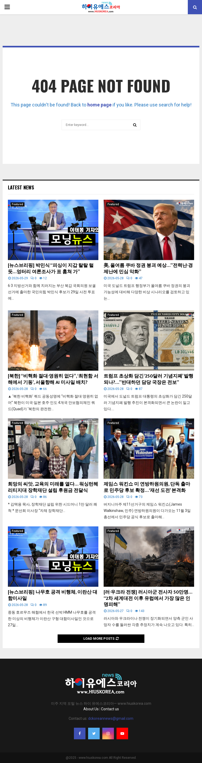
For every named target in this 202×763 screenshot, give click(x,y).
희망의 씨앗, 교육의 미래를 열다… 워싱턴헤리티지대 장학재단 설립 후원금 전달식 (53, 487)
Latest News (21, 187)
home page (99, 104)
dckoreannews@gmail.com (110, 718)
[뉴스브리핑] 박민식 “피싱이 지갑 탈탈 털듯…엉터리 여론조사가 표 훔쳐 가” (51, 269)
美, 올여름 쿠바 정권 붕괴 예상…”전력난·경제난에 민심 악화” (148, 269)
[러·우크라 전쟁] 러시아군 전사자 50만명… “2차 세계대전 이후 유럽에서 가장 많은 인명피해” (148, 598)
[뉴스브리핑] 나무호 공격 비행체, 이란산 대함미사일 (52, 595)
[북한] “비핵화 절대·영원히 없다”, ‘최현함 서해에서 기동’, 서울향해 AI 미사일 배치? (53, 379)
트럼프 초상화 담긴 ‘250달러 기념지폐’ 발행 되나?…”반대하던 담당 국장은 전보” (148, 379)
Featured (17, 204)
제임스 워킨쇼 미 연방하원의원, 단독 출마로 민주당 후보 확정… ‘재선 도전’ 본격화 (147, 487)
